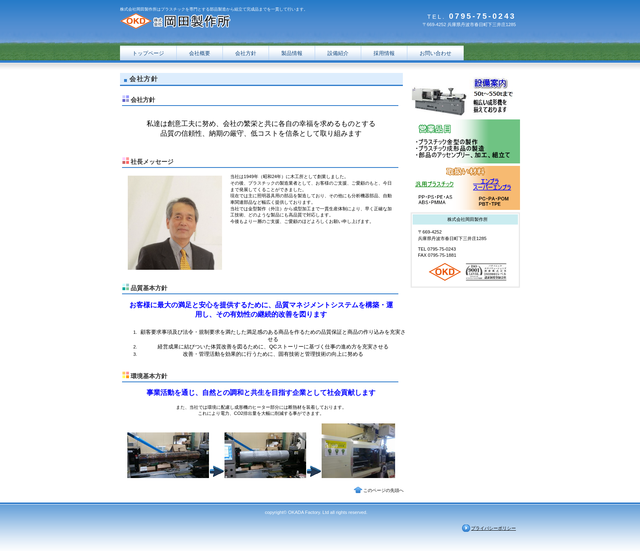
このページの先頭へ (383, 490)
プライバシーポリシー (493, 528)
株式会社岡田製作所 (201, 21)
